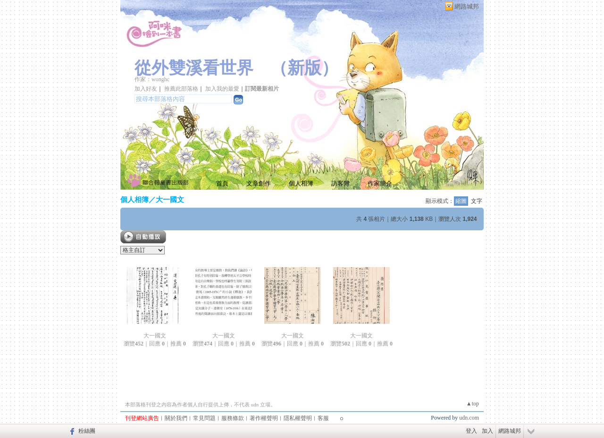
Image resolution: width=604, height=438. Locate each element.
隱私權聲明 (298, 418)
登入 (471, 431)
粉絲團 (86, 431)
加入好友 (145, 88)
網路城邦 (466, 6)
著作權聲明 (264, 418)
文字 (476, 201)
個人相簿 (301, 183)
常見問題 (204, 418)
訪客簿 (340, 183)
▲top (472, 403)
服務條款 (232, 418)
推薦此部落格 (181, 88)
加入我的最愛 (222, 88)
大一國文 (170, 199)
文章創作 (258, 183)
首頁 (222, 183)
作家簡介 (380, 183)
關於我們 (176, 418)
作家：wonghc (151, 79)
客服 (323, 418)
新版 (304, 68)
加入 (487, 431)
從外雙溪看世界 (193, 68)
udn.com (469, 417)
